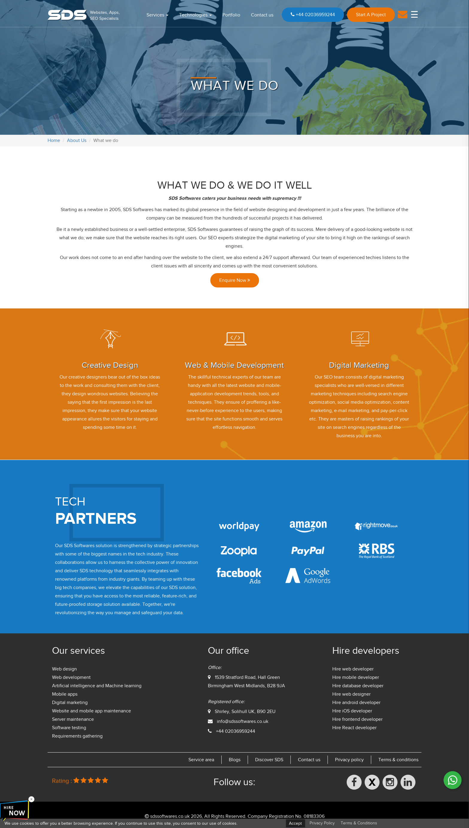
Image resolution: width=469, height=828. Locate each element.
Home (54, 140)
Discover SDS (269, 759)
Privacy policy (349, 759)
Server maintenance (73, 719)
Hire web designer (351, 694)
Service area (201, 759)
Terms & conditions (398, 759)
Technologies (195, 15)
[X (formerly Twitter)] (372, 782)
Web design (64, 669)
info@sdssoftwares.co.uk (242, 721)
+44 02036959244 (313, 14)
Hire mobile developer (355, 677)
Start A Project (371, 14)
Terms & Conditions (359, 823)
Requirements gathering (77, 736)
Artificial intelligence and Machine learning (96, 685)
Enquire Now (234, 280)
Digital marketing (70, 702)
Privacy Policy (322, 823)
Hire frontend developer (357, 719)
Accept (295, 823)
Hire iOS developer (352, 711)
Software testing (69, 727)
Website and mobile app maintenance (91, 711)
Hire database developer (357, 685)
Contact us (262, 15)
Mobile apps (64, 694)
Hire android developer (356, 702)
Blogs (234, 759)
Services (157, 15)
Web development (71, 677)
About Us (76, 140)
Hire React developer (354, 727)
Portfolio (231, 15)
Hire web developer (353, 669)
